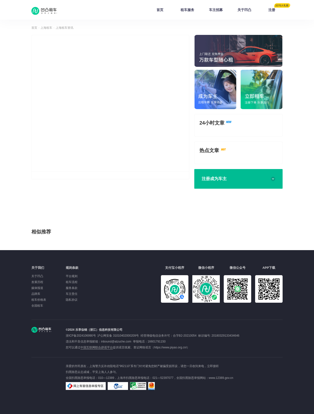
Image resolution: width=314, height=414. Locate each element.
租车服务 (187, 10)
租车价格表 (38, 299)
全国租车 (37, 305)
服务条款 (72, 288)
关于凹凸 (244, 10)
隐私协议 (72, 299)
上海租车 (46, 27)
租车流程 (72, 282)
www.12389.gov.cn (221, 378)
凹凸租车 (44, 11)
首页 (160, 10)
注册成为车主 (238, 178)
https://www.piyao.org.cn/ (170, 347)
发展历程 (37, 282)
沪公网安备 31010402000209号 (118, 335)
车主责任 (72, 294)
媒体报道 (37, 288)
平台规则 (72, 276)
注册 (275, 8)
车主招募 (216, 10)
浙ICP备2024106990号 (81, 335)
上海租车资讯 (64, 27)
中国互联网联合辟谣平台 (96, 347)
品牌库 (35, 294)
